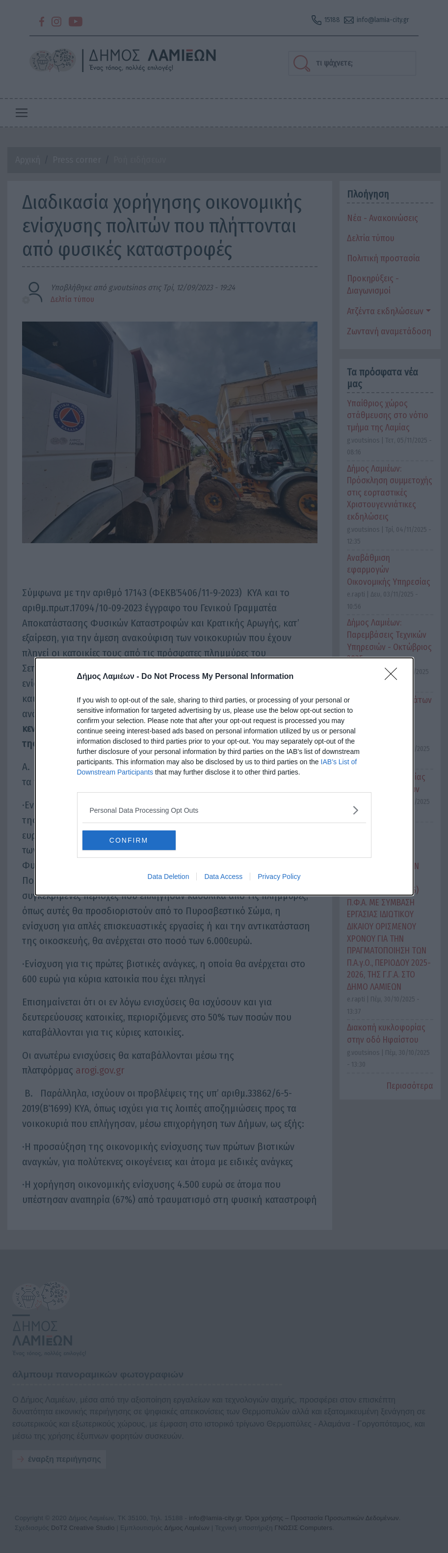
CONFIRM (128, 840)
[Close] (394, 677)
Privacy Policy (279, 876)
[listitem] (224, 810)
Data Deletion (168, 876)
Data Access (223, 876)
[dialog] (224, 776)
